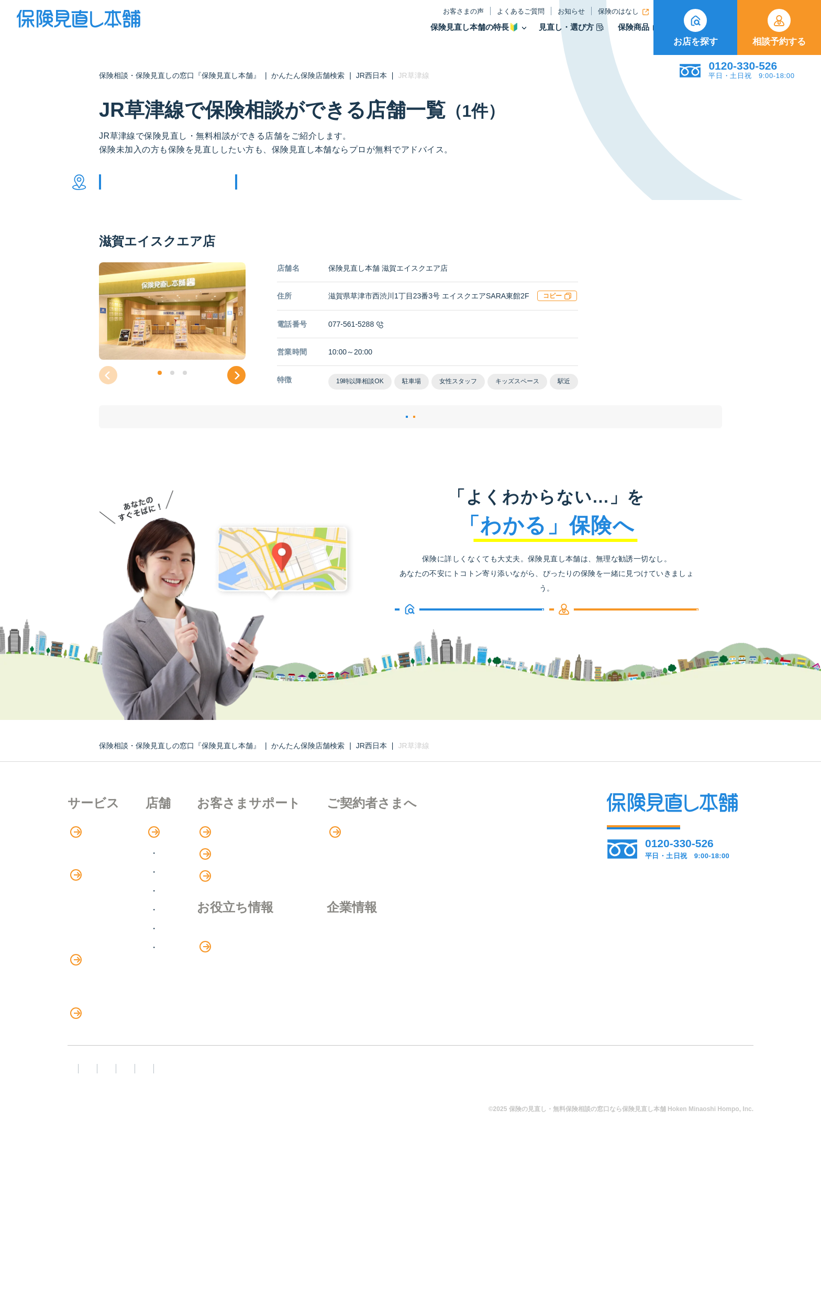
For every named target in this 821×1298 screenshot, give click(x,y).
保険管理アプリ (97, 1001)
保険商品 (555, 33)
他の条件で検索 (291, 189)
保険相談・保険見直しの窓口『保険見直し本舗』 (179, 75)
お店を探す (695, 28)
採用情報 (460, 998)
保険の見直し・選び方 (116, 1088)
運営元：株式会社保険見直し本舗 (648, 1230)
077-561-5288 (355, 340)
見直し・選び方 (488, 33)
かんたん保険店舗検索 (308, 75)
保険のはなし (540, 17)
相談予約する (779, 28)
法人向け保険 (93, 1066)
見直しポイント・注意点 (114, 1109)
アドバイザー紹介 (101, 915)
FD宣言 (86, 1230)
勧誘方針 (141, 1230)
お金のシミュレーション (359, 998)
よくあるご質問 (437, 17)
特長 (83, 873)
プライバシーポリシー (393, 1230)
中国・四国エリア (237, 969)
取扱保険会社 (619, 33)
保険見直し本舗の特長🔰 (391, 33)
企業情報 (460, 976)
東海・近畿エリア (237, 950)
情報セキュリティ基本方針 (510, 1230)
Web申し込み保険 (101, 980)
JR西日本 (371, 75)
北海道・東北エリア (242, 894)
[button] (160, 388)
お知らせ (488, 17)
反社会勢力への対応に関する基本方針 (254, 1230)
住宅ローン (88, 1023)
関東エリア (225, 912)
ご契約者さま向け (611, 17)
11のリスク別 (93, 1152)
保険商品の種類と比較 (109, 959)
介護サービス (98, 1045)
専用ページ (466, 873)
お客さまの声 (380, 17)
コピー (557, 311)
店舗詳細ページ (347, 445)
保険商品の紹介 (104, 938)
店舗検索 (215, 873)
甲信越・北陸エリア (242, 931)
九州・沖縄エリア (237, 988)
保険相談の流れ (97, 894)
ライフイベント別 (101, 1131)
